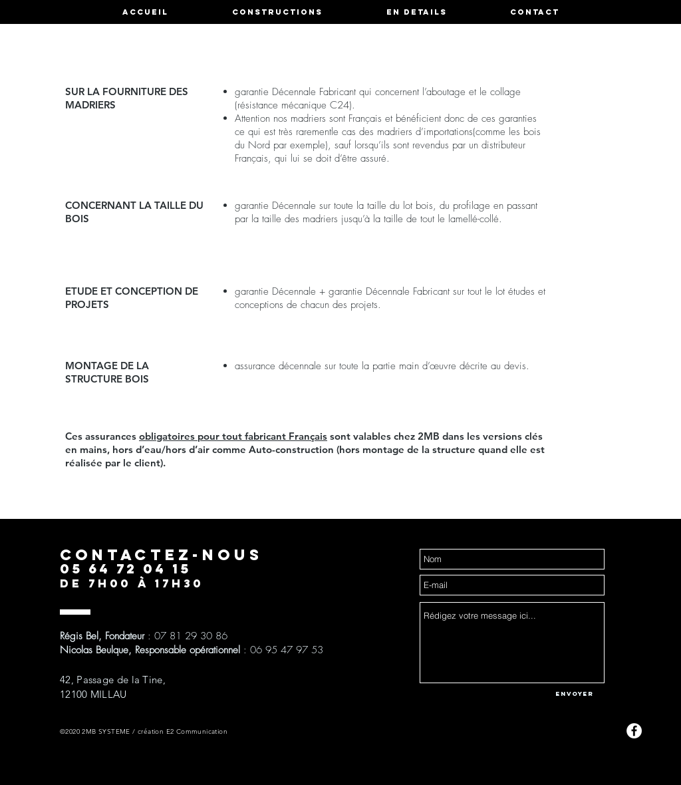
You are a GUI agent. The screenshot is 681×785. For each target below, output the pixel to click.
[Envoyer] (575, 694)
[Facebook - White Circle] (634, 730)
